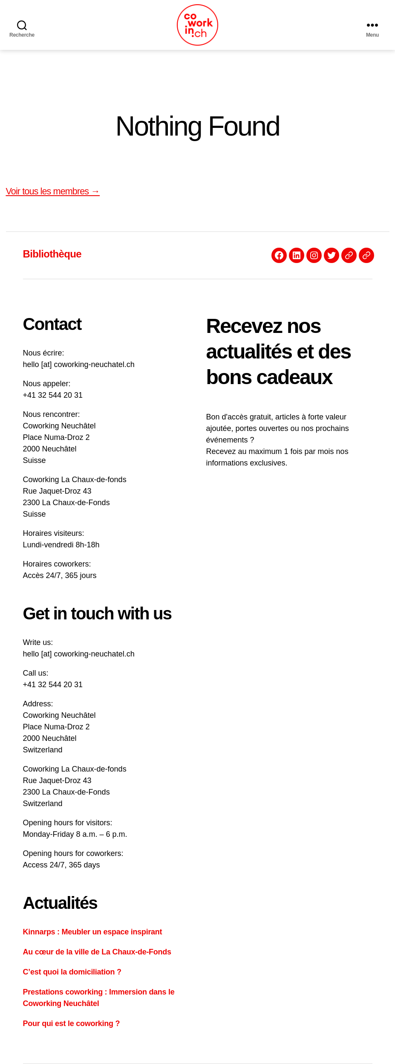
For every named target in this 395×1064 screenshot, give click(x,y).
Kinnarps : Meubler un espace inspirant (92, 932)
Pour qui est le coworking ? (71, 1023)
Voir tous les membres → (53, 191)
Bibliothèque (52, 254)
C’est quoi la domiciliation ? (72, 972)
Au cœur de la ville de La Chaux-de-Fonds (97, 952)
